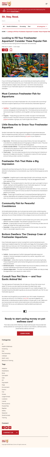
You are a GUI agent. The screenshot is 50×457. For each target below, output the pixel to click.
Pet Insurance (6, 403)
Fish (3, 392)
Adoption (4, 368)
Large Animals (6, 396)
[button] (6, 4)
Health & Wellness (12, 26)
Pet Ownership (6, 353)
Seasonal (4, 413)
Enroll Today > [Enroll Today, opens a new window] (15, 11)
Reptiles (4, 408)
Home (3, 31)
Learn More (25, 333)
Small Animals (6, 415)
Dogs (3, 385)
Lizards (4, 401)
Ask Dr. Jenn (5, 358)
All (3, 26)
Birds (3, 373)
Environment (5, 387)
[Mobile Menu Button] (46, 3)
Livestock (4, 399)
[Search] (11, 21)
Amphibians (5, 371)
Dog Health (5, 382)
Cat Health (5, 375)
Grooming (23, 26)
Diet (29, 26)
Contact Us (8, 432)
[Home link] (14, 441)
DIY (3, 380)
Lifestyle (4, 356)
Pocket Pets (5, 406)
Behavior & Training (7, 360)
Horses (4, 394)
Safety (4, 410)
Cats (3, 378)
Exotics (4, 389)
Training (4, 418)
